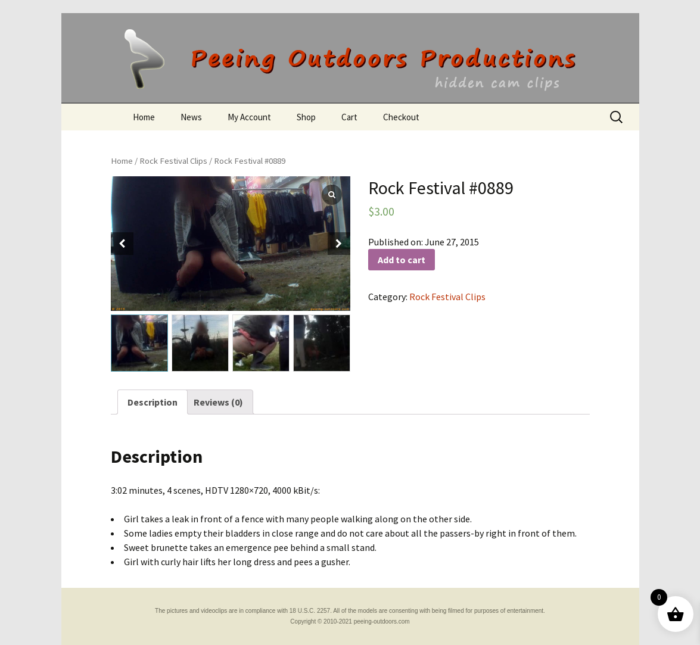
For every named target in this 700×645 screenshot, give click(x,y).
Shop (306, 117)
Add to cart (401, 260)
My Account (249, 117)
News (191, 117)
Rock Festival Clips (173, 160)
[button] (339, 243)
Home (144, 117)
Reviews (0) (218, 402)
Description (152, 402)
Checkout (401, 117)
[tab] (152, 402)
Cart (349, 117)
